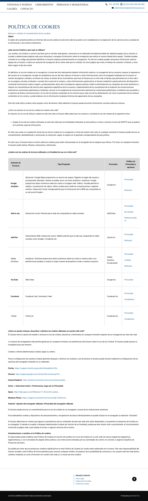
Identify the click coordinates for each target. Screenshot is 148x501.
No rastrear (128, 212)
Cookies (127, 260)
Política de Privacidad (83, 481)
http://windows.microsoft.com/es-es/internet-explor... (44, 380)
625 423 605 (128, 4)
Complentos (129, 299)
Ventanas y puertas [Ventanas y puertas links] (19, 4)
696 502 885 (139, 4)
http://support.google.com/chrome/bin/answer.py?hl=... (38, 374)
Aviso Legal (80, 479)
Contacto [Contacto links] (27, 9)
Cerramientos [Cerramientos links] (44, 4)
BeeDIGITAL (135, 496)
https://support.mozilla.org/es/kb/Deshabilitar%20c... (37, 368)
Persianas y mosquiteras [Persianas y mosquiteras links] (72, 4)
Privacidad (128, 180)
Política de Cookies (82, 484)
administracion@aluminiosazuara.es (130, 8)
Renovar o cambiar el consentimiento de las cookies (29, 34)
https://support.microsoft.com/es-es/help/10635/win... (44, 398)
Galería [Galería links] (12, 9)
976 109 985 (114, 4)
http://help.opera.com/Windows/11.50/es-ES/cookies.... (37, 392)
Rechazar (128, 190)
